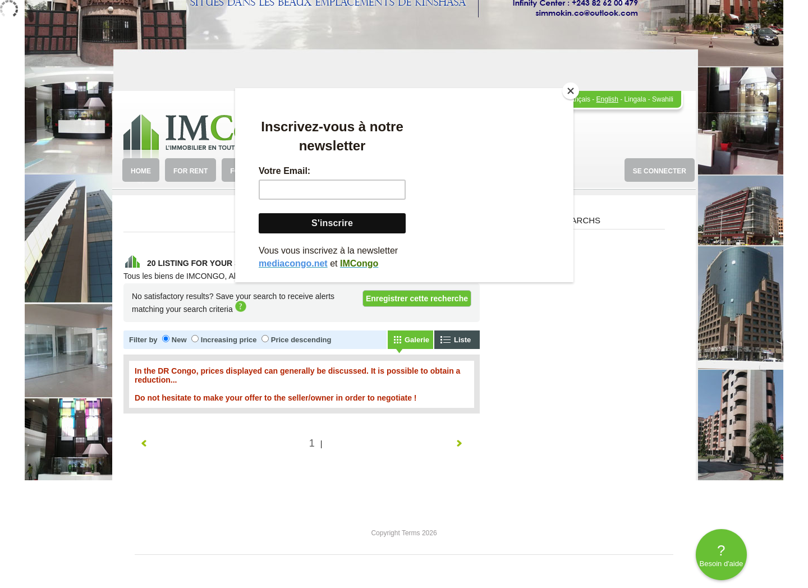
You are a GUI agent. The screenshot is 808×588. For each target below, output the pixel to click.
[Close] (570, 90)
